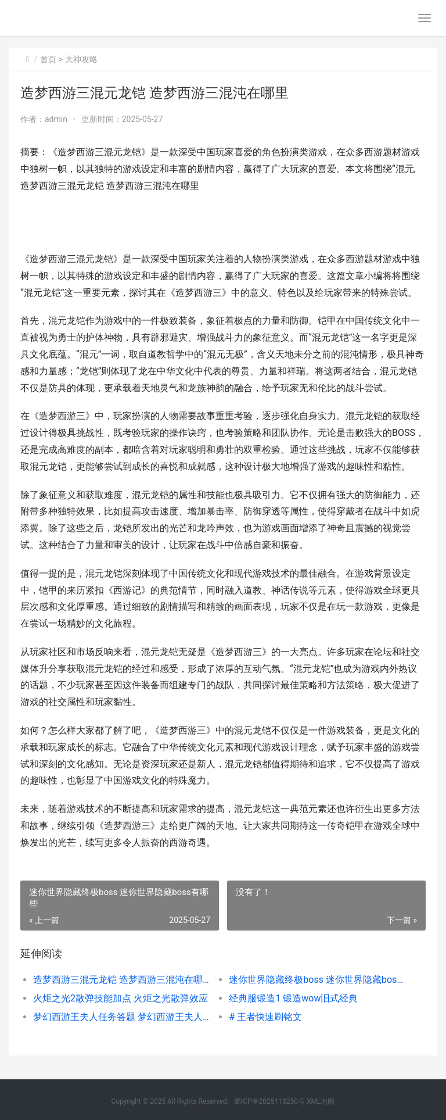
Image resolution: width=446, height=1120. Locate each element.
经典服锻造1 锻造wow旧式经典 (293, 998)
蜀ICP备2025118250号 (269, 1101)
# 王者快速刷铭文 (265, 1016)
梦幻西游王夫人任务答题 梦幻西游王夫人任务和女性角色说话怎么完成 (121, 1016)
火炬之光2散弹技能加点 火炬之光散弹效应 (120, 998)
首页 (48, 59)
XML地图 (320, 1101)
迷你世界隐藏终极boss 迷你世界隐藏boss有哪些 (317, 979)
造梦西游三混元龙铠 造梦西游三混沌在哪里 (121, 979)
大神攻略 (81, 59)
